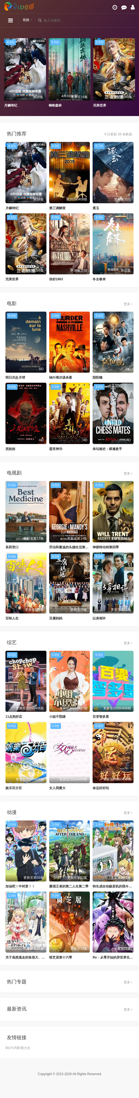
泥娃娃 (10, 449)
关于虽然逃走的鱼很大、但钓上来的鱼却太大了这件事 (44, 957)
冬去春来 (99, 279)
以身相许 (99, 618)
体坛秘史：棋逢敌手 (107, 449)
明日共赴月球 (15, 377)
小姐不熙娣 (57, 717)
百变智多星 (101, 717)
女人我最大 (57, 788)
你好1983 (56, 279)
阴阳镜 (97, 377)
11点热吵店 (13, 717)
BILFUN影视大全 (17, 1048)
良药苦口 (12, 547)
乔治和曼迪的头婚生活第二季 (70, 547)
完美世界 (99, 105)
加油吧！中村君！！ (20, 886)
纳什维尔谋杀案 (60, 377)
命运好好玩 (101, 788)
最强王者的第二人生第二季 (68, 886)
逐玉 (96, 208)
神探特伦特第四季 (106, 547)
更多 (128, 304)
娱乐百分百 (13, 788)
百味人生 (12, 618)
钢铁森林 (55, 105)
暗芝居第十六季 (60, 957)
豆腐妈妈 (55, 618)
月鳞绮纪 (10, 105)
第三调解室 (57, 208)
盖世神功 (55, 449)
